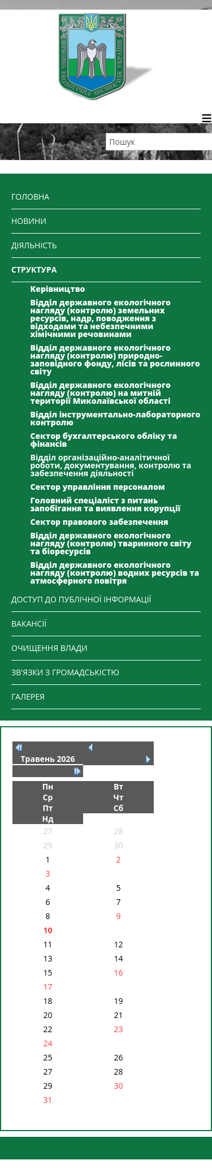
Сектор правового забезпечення (99, 521)
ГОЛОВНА (30, 196)
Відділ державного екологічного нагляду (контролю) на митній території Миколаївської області (101, 393)
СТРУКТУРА (34, 269)
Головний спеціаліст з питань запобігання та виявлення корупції (106, 504)
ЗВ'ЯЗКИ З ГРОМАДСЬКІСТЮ (65, 672)
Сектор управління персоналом (98, 486)
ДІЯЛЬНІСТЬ (34, 245)
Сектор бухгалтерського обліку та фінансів (104, 439)
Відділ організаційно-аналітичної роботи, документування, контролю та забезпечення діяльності (111, 465)
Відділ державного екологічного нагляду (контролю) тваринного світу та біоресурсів (111, 543)
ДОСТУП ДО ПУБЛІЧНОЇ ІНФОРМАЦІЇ (81, 599)
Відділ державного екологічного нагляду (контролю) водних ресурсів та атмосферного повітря (115, 572)
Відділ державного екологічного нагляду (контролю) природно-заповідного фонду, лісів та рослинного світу (115, 359)
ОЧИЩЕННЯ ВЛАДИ (49, 647)
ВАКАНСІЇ (28, 623)
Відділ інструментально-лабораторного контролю (116, 418)
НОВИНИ (28, 220)
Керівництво (58, 288)
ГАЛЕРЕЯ (28, 696)
